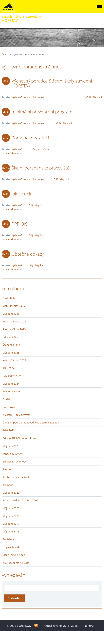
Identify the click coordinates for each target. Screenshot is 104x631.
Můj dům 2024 (10, 383)
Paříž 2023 (8, 430)
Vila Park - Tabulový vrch (16, 414)
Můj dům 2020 (10, 516)
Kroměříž (7, 484)
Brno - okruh (9, 407)
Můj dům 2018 (10, 531)
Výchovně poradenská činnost (28, 97)
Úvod (4, 54)
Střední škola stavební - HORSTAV (22, 18)
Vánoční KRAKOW (12, 453)
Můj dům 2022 (10, 492)
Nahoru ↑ (90, 626)
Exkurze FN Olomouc (14, 461)
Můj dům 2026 (10, 313)
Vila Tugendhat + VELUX (15, 562)
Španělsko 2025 (11, 344)
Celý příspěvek (94, 97)
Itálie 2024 (8, 368)
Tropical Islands (11, 547)
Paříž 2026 (8, 298)
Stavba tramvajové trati (15, 477)
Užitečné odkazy (28, 254)
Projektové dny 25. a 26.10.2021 (21, 500)
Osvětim (7, 399)
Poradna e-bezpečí (30, 138)
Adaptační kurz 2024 (14, 360)
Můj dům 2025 (10, 352)
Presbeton (8, 469)
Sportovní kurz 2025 (14, 329)
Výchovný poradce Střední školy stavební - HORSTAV (53, 83)
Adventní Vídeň (11, 391)
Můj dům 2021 (10, 508)
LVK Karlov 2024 (11, 376)
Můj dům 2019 (10, 523)
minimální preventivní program (42, 112)
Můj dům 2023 (10, 446)
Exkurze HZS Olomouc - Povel (19, 438)
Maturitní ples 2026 (13, 305)
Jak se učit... (23, 194)
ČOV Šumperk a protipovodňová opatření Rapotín (30, 422)
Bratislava (8, 539)
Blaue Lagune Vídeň (13, 554)
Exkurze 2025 (10, 337)
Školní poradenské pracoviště (40, 168)
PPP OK (19, 224)
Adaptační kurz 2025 (14, 321)
